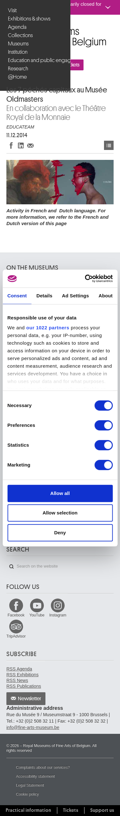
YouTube (36, 615)
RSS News (17, 680)
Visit (12, 10)
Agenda (17, 27)
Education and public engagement (36, 60)
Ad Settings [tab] (75, 295)
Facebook (16, 615)
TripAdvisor (16, 636)
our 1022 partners (47, 327)
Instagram (57, 615)
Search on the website (11, 566)
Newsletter (29, 698)
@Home (17, 77)
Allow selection (60, 512)
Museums (18, 43)
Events (109, 145)
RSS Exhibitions (22, 674)
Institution (18, 52)
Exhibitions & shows (29, 18)
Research (18, 68)
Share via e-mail (30, 145)
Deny (60, 532)
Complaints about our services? (43, 767)
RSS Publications (23, 686)
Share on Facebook (11, 145)
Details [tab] (44, 295)
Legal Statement (30, 785)
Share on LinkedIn (21, 145)
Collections (20, 35)
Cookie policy (27, 794)
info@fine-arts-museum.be (32, 727)
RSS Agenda (19, 668)
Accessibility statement (35, 776)
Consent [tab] (17, 295)
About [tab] (106, 295)
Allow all (60, 493)
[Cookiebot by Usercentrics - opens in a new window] (85, 278)
